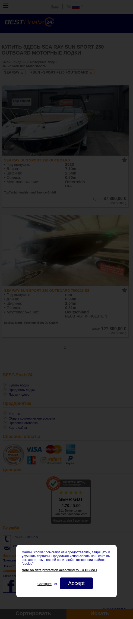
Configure (44, 584)
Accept (76, 583)
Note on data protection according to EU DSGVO (59, 570)
